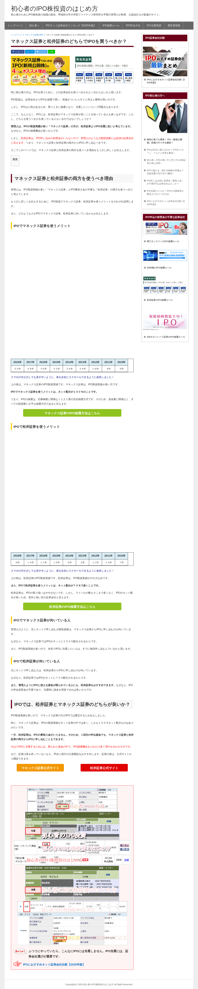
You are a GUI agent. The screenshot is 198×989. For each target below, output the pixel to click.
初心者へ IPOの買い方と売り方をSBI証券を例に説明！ (166, 161)
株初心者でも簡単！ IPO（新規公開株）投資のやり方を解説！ (164, 141)
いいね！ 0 (17, 52)
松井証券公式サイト (104, 768)
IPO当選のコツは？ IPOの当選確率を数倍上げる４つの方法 (165, 192)
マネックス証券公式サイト (40, 768)
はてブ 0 (30, 52)
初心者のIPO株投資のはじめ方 (54, 8)
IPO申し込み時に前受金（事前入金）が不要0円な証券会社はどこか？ (165, 182)
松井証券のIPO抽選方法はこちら (72, 606)
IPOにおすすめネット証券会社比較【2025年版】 (54, 964)
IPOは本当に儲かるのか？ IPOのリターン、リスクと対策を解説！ (165, 151)
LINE (51, 52)
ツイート (41, 52)
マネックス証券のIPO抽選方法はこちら (72, 413)
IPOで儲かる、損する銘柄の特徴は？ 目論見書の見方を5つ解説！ (165, 172)
